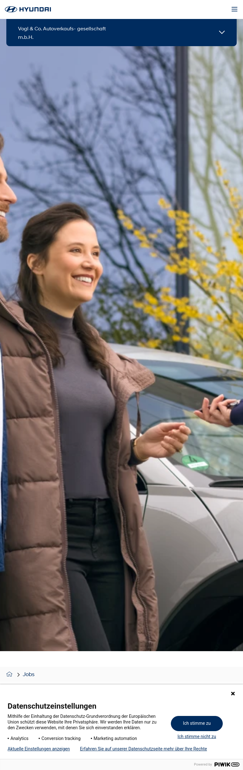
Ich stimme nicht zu (197, 736)
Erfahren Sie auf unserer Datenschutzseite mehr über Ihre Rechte (143, 748)
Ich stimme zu (197, 723)
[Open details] (222, 32)
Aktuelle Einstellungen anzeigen (39, 748)
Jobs (28, 674)
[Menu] (234, 9)
